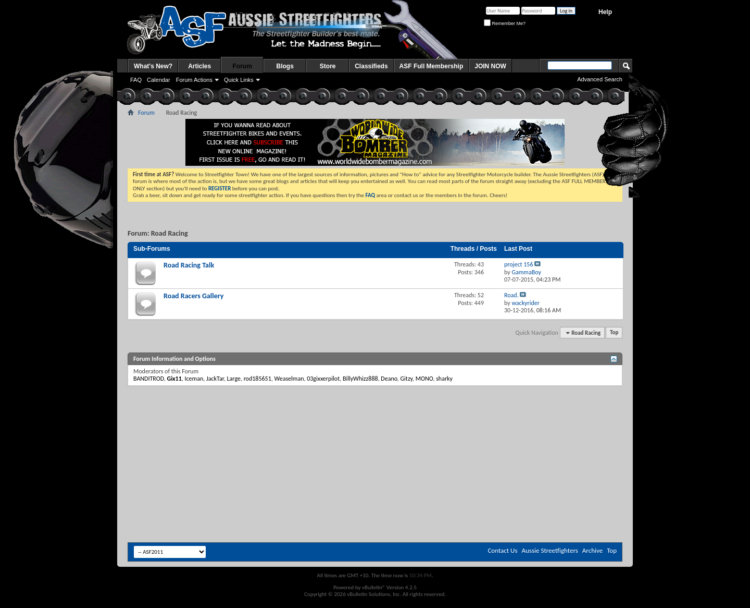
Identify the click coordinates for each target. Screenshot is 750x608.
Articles (199, 66)
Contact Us (502, 550)
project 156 (518, 264)
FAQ (136, 80)
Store (328, 66)
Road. (511, 295)
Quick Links (239, 80)
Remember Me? (505, 23)
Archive (592, 550)
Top (614, 333)
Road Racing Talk (189, 265)
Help (605, 12)
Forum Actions (194, 80)
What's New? (153, 66)
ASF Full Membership (431, 66)
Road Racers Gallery (193, 295)
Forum (242, 66)
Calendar (158, 80)
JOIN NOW (490, 66)
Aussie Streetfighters (550, 550)
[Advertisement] (375, 417)
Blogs (285, 66)
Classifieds (371, 66)
